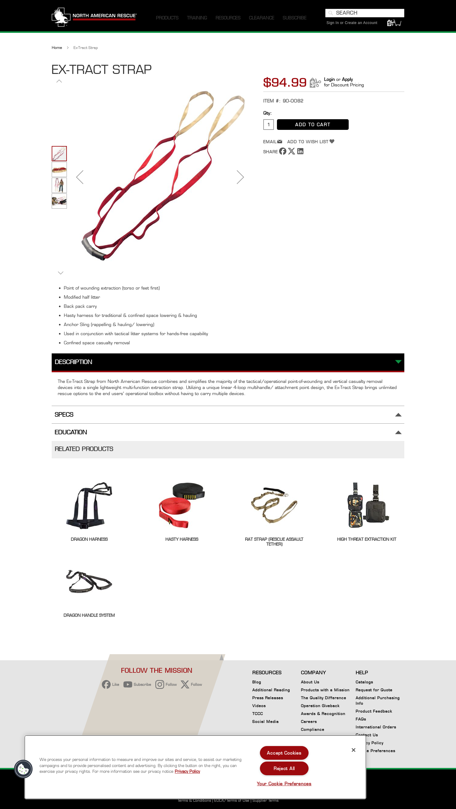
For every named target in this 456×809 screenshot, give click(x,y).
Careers (309, 721)
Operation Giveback (320, 705)
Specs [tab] (64, 414)
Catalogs (364, 682)
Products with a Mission (325, 690)
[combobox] (364, 13)
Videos (259, 705)
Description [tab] (73, 362)
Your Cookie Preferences (284, 783)
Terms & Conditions (194, 800)
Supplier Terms (265, 800)
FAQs (361, 719)
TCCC (257, 713)
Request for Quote (374, 690)
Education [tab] (71, 432)
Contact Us (367, 735)
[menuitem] (167, 18)
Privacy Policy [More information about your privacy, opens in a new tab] (187, 771)
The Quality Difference (323, 698)
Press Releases (267, 698)
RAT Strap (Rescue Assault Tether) (274, 542)
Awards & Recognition (323, 713)
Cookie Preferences (375, 752)
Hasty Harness (181, 539)
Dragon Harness (89, 539)
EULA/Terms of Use (231, 800)
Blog (256, 682)
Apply (347, 79)
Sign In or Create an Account (351, 23)
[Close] (353, 750)
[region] (195, 767)
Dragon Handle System (89, 615)
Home (57, 47)
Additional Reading (271, 690)
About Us (310, 682)
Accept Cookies (284, 752)
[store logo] (94, 18)
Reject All (284, 768)
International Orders (376, 727)
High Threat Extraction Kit (366, 539)
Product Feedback (374, 711)
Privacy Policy (369, 743)
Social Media (265, 721)
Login (329, 79)
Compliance (312, 729)
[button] (79, 176)
